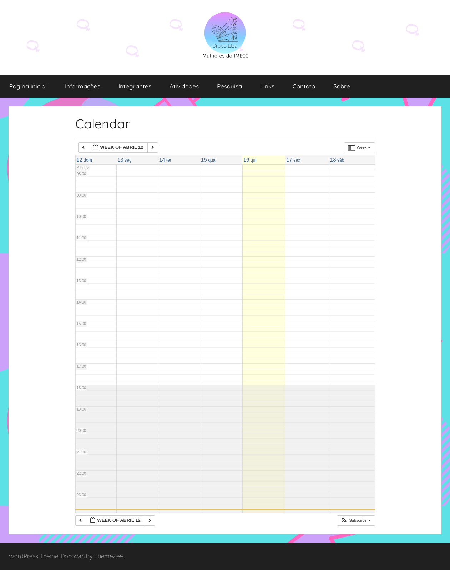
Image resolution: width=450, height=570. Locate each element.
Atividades (184, 86)
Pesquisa (229, 86)
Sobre (341, 86)
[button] (355, 520)
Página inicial (28, 86)
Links (267, 86)
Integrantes (134, 86)
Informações (82, 86)
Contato (304, 86)
